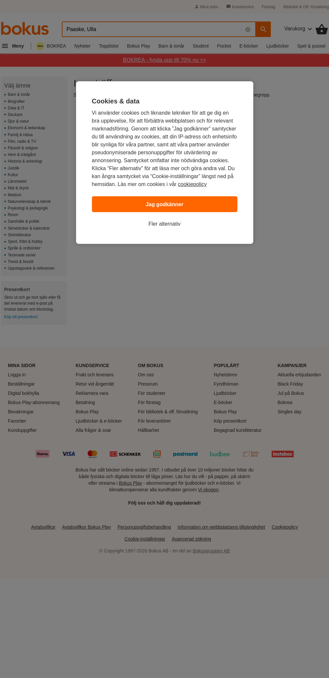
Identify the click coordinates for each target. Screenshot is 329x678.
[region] (164, 162)
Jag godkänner (165, 204)
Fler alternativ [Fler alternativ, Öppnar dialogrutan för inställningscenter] (164, 224)
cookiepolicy (192, 184)
